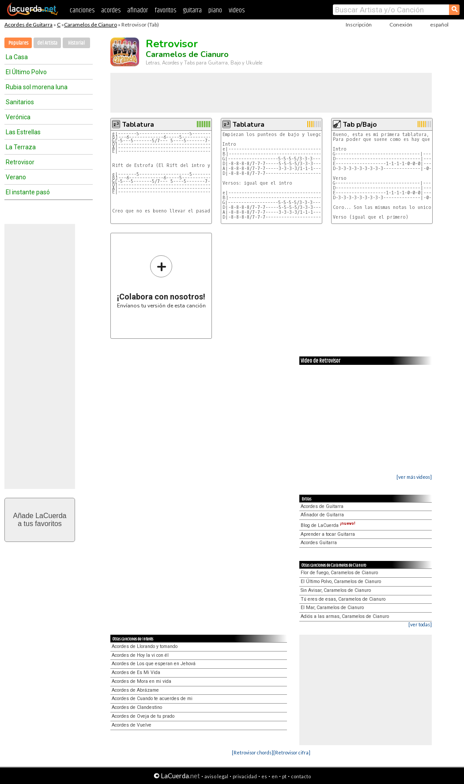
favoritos (165, 10)
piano (215, 10)
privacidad (245, 776)
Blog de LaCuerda (328, 525)
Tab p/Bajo (360, 124)
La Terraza (21, 147)
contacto (301, 776)
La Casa (17, 57)
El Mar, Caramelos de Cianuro (332, 607)
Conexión (400, 24)
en (275, 776)
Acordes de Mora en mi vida (141, 681)
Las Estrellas (23, 132)
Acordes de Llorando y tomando (144, 646)
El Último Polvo (26, 72)
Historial (76, 43)
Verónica (18, 117)
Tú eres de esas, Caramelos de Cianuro (343, 599)
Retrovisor (20, 162)
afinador (137, 10)
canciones (82, 10)
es (264, 776)
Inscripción (359, 24)
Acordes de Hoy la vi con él (140, 655)
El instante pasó (28, 192)
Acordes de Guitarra (28, 24)
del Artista (47, 43)
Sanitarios (20, 102)
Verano (16, 177)
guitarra (192, 10)
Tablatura (138, 124)
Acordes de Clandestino (137, 707)
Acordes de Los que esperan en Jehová (154, 664)
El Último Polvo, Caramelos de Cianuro (341, 581)
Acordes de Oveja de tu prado (143, 716)
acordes (111, 10)
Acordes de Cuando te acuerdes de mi (152, 698)
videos (237, 10)
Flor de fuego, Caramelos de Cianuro (339, 573)
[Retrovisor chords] (252, 752)
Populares (18, 43)
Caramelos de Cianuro (90, 24)
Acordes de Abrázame (135, 690)
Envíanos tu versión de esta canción (161, 281)
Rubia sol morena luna (37, 87)
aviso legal (216, 776)
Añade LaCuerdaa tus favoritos (40, 519)
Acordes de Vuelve (131, 725)
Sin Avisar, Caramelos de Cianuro (336, 590)
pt (284, 776)
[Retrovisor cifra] (291, 752)
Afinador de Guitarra (322, 515)
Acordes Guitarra (319, 542)
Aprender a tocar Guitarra (328, 534)
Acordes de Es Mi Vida (136, 672)
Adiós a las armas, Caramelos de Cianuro (345, 616)
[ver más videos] (414, 477)
